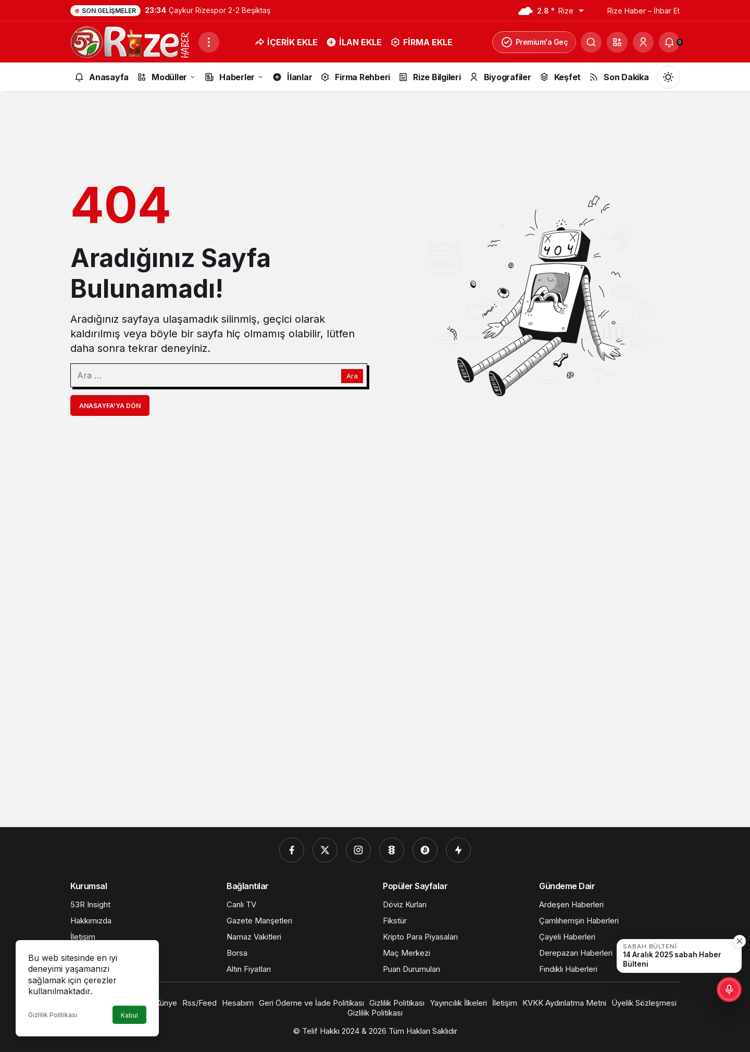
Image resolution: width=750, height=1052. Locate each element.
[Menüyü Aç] (208, 42)
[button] (617, 42)
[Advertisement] (375, 659)
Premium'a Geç (534, 42)
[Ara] (591, 42)
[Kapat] (739, 941)
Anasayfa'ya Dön (110, 406)
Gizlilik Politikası (52, 1015)
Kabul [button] (129, 1015)
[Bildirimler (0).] (669, 42)
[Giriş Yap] (643, 42)
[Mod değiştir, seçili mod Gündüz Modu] (668, 77)
